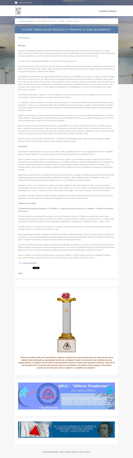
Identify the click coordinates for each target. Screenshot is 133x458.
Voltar (20, 273)
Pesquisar (16, 3)
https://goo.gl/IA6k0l (29, 263)
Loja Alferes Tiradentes (107, 11)
